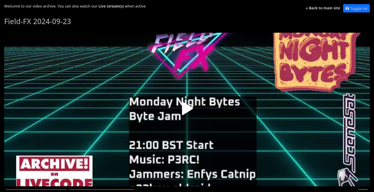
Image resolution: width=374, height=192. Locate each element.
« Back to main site (323, 7)
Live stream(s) (111, 6)
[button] (187, 110)
